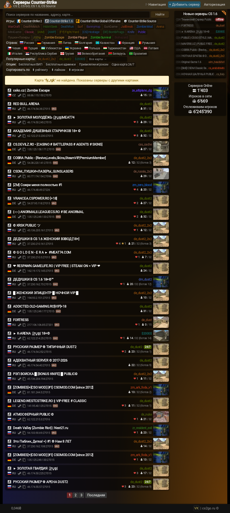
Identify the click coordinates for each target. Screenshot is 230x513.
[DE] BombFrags (113, 32)
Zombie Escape (54, 37)
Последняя (96, 495)
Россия (29, 43)
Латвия (153, 48)
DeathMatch (31, 26)
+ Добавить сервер (184, 4)
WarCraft (14, 26)
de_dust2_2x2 (47, 59)
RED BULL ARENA (26, 104)
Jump (37, 37)
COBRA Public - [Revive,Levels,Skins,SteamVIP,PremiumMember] (59, 158)
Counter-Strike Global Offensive (100, 21)
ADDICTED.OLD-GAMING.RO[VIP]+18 (39, 306)
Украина (75, 48)
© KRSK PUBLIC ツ (26, 225)
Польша (94, 48)
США (137, 48)
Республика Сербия (43, 53)
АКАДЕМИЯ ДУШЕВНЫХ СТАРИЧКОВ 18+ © (47, 131)
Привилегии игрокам (93, 64)
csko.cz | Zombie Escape (31, 90)
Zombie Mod (145, 26)
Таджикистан (117, 48)
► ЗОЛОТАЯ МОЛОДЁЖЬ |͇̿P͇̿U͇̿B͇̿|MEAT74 (43, 117)
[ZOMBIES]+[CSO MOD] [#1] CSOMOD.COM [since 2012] (53, 387)
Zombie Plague (77, 37)
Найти (159, 14)
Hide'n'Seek (50, 26)
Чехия (16, 48)
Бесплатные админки (60, 64)
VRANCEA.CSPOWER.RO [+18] (35, 198)
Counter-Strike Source (142, 21)
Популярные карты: (20, 59)
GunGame (110, 26)
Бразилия (140, 53)
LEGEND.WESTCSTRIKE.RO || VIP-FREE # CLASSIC (49, 401)
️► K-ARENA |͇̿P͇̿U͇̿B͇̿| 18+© (31, 333)
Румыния (148, 43)
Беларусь (119, 53)
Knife (131, 32)
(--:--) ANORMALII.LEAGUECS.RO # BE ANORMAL (48, 212)
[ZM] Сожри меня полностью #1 (37, 185)
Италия (17, 53)
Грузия (69, 53)
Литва (67, 43)
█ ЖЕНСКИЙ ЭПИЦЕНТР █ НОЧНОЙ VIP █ (45, 293)
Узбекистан (54, 48)
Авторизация (214, 4)
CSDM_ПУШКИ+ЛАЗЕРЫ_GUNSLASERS (43, 171)
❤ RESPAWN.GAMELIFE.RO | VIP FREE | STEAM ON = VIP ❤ (56, 266)
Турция (33, 48)
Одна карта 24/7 (123, 64)
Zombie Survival (101, 37)
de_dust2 (65, 59)
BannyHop (93, 26)
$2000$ (80, 59)
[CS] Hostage (90, 32)
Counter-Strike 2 (31, 21)
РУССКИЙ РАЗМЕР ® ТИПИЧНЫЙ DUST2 (44, 347)
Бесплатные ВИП (30, 64)
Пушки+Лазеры (19, 37)
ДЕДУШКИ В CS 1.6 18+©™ (33, 279)
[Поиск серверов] (77, 14)
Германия (48, 43)
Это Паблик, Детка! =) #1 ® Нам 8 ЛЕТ (42, 441)
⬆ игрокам (76, 70)
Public (142, 32)
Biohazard (121, 37)
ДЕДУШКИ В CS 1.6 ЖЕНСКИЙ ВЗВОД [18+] (46, 239)
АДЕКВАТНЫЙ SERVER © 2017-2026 (40, 360)
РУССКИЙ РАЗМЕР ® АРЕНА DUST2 (40, 482)
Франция (128, 43)
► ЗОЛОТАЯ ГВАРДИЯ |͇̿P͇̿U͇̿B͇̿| (35, 468)
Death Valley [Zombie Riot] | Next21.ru (40, 428)
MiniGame (14, 32)
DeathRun (67, 26)
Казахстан (107, 43)
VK (196, 508)
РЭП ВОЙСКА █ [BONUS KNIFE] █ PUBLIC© (45, 374)
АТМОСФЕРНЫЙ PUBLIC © (33, 414)
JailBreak (127, 26)
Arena (160, 26)
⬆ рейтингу (40, 70)
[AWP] (52, 32)
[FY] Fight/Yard (69, 32)
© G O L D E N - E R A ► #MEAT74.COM (42, 252)
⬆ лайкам (58, 70)
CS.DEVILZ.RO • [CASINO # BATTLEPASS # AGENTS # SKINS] (57, 144)
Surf (80, 26)
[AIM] (41, 32)
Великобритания (93, 53)
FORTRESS (21, 320)
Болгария (85, 43)
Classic (29, 32)
